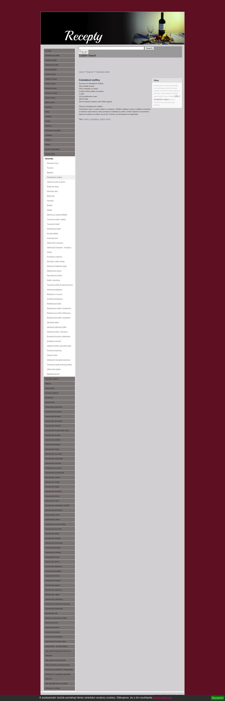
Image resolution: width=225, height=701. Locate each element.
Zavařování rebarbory (54, 599)
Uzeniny (48, 107)
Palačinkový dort (53, 374)
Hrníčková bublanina (54, 299)
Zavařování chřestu (53, 552)
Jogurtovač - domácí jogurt (56, 646)
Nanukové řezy (52, 163)
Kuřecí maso (50, 84)
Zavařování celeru (52, 515)
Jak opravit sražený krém (55, 660)
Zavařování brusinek (53, 421)
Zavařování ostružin (53, 468)
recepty (81, 72)
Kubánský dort (52, 238)
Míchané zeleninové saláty (56, 618)
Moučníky (90, 72)
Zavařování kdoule (52, 444)
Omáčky (48, 135)
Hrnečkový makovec (54, 257)
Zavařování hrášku (52, 548)
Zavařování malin (52, 449)
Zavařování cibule (52, 519)
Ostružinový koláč (53, 229)
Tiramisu (50, 168)
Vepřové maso (51, 79)
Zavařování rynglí (52, 482)
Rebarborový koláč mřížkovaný (58, 313)
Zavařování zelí (51, 613)
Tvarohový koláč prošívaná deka (59, 365)
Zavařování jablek (52, 632)
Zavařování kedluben (53, 637)
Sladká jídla (50, 154)
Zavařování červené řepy (55, 524)
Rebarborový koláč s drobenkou (59, 308)
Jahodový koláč (53, 322)
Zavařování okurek (52, 580)
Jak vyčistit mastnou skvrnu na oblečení (58, 653)
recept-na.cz (58, 23)
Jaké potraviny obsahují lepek (57, 665)
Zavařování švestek (53, 491)
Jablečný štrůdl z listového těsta (59, 346)
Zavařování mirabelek (54, 459)
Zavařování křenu (52, 562)
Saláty (47, 145)
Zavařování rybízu (52, 477)
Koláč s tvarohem (53, 280)
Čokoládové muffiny (103, 72)
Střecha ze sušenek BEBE (57, 215)
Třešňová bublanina (54, 290)
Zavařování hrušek (52, 435)
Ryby (47, 112)
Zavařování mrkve (52, 576)
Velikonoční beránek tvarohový (58, 360)
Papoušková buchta (54, 275)
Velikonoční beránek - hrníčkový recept (59, 250)
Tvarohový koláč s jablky (56, 219)
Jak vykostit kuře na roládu (56, 683)
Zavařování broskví (53, 416)
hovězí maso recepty (166, 96)
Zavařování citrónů (53, 426)
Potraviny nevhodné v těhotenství (59, 670)
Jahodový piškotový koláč (56, 327)
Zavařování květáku (53, 571)
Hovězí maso (50, 74)
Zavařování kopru (52, 557)
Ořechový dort (52, 191)
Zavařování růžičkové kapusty (57, 604)
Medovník (50, 196)
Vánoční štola (52, 355)
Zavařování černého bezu (55, 641)
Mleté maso (50, 102)
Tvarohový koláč (53, 224)
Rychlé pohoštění (52, 149)
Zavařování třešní (52, 496)
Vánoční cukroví (52, 379)
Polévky (48, 126)
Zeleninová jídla (51, 65)
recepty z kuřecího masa (163, 91)
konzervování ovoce (161, 85)
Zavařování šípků (52, 487)
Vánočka (50, 201)
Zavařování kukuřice (53, 566)
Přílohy (48, 140)
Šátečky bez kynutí (54, 271)
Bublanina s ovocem (54, 294)
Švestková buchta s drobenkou (58, 336)
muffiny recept (105, 119)
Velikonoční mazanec (55, 243)
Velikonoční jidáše (54, 369)
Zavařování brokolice (53, 510)
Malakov (50, 172)
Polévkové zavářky (53, 130)
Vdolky (49, 210)
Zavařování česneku (53, 529)
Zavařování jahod (52, 627)
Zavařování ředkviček (54, 609)
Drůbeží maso (51, 88)
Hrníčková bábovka (54, 351)
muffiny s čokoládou (91, 119)
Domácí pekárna (52, 393)
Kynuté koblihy (52, 233)
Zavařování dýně (52, 534)
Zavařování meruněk (53, 454)
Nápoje (48, 383)
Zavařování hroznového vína (57, 430)
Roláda (49, 205)
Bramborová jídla (52, 55)
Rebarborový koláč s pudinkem (58, 318)
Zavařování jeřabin (52, 440)
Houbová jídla (51, 60)
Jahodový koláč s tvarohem (57, 332)
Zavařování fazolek (53, 538)
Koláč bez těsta (53, 187)
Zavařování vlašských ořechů (57, 505)
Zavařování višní (52, 501)
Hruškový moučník (54, 341)
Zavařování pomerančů (54, 473)
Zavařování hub (51, 623)
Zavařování (49, 402)
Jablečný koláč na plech (56, 182)
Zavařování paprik (52, 585)
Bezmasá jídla (51, 69)
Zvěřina (48, 116)
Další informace (163, 697)
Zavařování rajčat (52, 594)
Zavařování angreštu (53, 407)
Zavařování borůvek (53, 412)
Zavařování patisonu (53, 590)
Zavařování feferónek (54, 543)
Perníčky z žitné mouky (56, 261)
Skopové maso (51, 93)
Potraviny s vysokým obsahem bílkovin (57, 676)
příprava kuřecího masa (168, 88)
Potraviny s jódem (52, 688)
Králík (47, 121)
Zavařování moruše (53, 463)
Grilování (49, 398)
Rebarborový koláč (54, 304)
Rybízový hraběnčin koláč (56, 266)
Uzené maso (50, 98)
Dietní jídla (49, 388)
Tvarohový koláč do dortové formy (60, 285)
